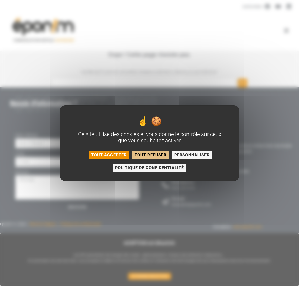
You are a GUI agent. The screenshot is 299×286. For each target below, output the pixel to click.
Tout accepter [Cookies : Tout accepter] (109, 155)
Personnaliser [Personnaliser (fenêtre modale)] (192, 155)
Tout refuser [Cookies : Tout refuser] (150, 155)
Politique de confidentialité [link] (149, 167)
